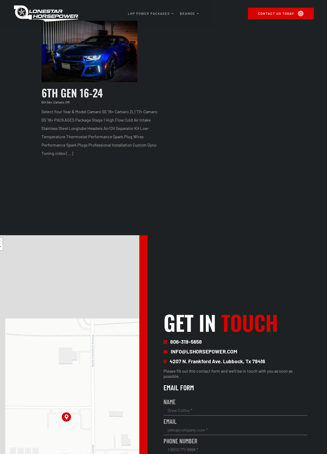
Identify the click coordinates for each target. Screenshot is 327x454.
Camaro (58, 102)
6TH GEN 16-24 (72, 92)
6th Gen (47, 102)
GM (67, 102)
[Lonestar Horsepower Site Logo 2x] (46, 6)
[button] (66, 417)
